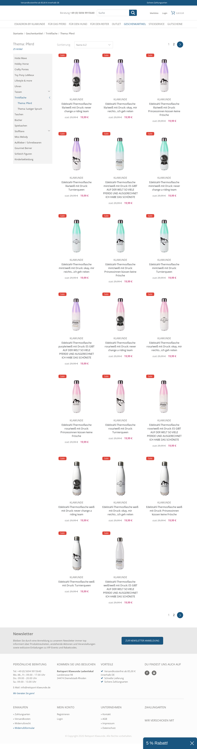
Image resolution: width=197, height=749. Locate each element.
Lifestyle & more (23, 80)
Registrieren (63, 714)
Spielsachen (21, 125)
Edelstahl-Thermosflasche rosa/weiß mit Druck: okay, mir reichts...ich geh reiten (164, 346)
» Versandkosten (21, 718)
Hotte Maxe (21, 58)
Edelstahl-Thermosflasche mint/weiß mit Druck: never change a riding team (164, 186)
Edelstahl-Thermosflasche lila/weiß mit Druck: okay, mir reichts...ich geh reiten (120, 107)
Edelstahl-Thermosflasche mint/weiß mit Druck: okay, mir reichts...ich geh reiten (76, 268)
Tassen (32, 92)
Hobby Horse (22, 63)
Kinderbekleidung (24, 159)
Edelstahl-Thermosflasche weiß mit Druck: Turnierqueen (76, 583)
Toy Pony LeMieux (24, 75)
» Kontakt (106, 714)
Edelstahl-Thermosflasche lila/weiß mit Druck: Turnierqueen (77, 186)
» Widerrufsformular (24, 727)
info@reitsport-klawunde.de (35, 687)
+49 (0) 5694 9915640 (82, 12)
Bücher (18, 120)
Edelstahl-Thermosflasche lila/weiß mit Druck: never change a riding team (77, 107)
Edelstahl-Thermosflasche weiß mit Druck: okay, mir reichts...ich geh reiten (120, 510)
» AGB (104, 718)
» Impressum (108, 723)
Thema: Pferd (25, 103)
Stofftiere (32, 131)
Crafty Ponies (22, 69)
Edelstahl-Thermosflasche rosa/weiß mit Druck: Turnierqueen (120, 428)
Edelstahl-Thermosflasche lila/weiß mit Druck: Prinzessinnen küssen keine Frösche (164, 109)
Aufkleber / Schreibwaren (28, 142)
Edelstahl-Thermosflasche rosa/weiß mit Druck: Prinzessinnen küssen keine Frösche (76, 430)
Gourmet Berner (23, 148)
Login (60, 718)
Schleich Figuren (23, 153)
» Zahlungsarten (21, 714)
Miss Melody (21, 136)
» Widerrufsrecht (22, 723)
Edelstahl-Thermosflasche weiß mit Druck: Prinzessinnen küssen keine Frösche (164, 510)
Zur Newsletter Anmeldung (142, 640)
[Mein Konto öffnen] (164, 13)
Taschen (19, 114)
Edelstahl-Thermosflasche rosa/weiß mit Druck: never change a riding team (120, 346)
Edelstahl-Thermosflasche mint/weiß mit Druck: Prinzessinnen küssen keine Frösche (120, 270)
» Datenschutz (108, 727)
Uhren (18, 86)
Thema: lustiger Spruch (30, 108)
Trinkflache (33, 97)
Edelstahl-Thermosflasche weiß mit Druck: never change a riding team (76, 510)
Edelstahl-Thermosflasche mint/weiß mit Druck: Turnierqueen (164, 268)
